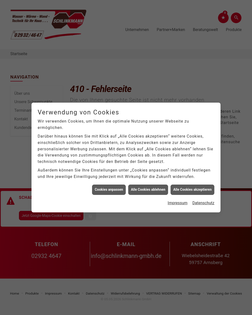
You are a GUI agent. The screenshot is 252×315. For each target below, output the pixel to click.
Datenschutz (203, 201)
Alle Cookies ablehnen (148, 188)
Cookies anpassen (109, 188)
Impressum (178, 201)
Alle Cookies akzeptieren (192, 188)
